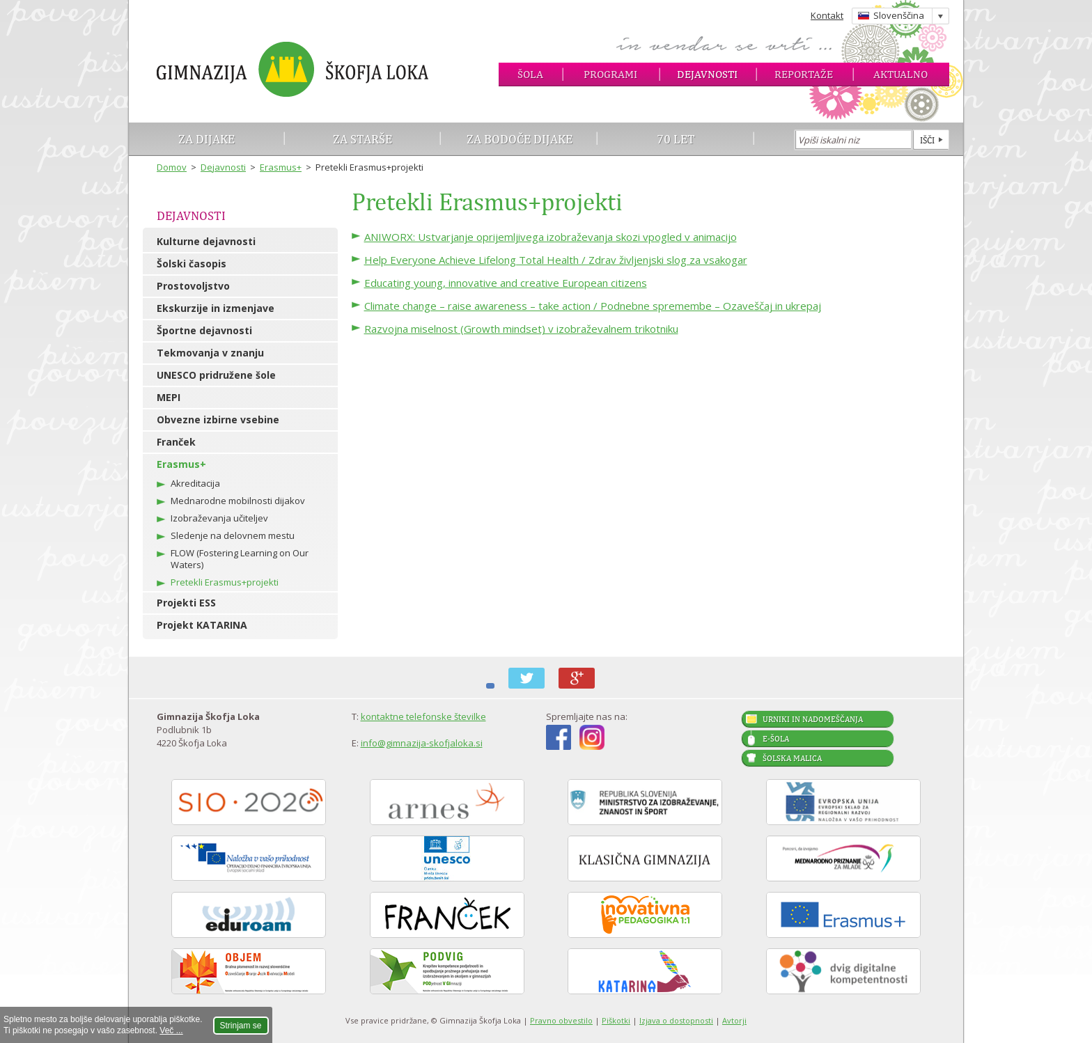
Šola (530, 74)
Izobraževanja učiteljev (219, 518)
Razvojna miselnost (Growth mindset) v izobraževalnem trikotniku (521, 329)
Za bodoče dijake (519, 139)
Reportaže (803, 74)
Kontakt (827, 15)
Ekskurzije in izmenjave (215, 308)
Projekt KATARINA (202, 625)
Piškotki (616, 1020)
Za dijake (206, 139)
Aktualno (900, 74)
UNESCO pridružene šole (216, 375)
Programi (610, 74)
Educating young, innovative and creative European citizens (505, 283)
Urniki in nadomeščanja (813, 719)
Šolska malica (792, 758)
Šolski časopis (191, 263)
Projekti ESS (186, 602)
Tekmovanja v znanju (210, 352)
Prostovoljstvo (193, 285)
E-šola (776, 739)
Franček (176, 441)
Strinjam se (241, 1025)
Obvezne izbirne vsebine (218, 419)
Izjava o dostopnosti (676, 1020)
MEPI (168, 397)
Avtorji (734, 1020)
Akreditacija (195, 483)
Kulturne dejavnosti (206, 241)
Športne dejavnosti (204, 330)
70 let (676, 139)
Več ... (170, 1030)
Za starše (362, 139)
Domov (172, 167)
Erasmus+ (281, 167)
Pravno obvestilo (561, 1020)
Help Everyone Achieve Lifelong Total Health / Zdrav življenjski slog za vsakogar (555, 260)
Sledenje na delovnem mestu (233, 535)
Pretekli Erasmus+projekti (225, 582)
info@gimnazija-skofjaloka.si (422, 743)
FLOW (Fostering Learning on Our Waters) (240, 559)
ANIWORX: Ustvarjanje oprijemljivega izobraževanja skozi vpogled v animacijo (550, 237)
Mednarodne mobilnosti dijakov (238, 500)
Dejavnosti (707, 74)
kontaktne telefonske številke (423, 716)
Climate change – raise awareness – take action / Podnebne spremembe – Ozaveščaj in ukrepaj (592, 306)
